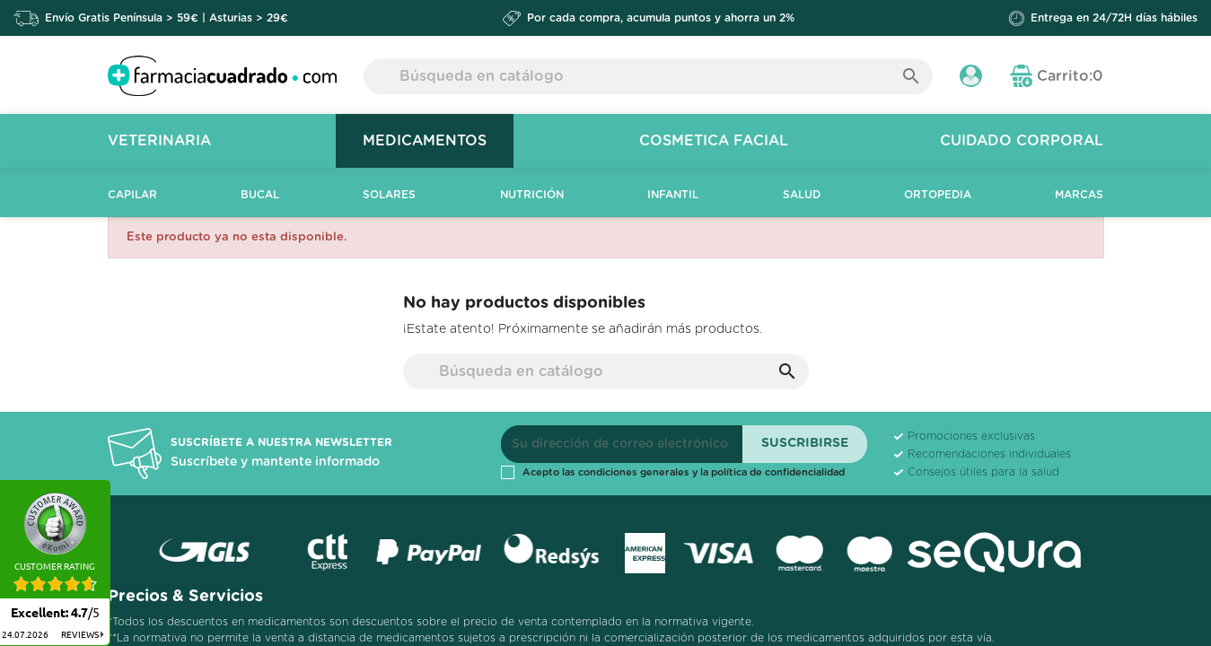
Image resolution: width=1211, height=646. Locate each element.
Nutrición (532, 194)
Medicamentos (425, 141)
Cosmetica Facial (713, 141)
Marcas (1079, 194)
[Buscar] (649, 76)
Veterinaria (159, 141)
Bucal (260, 194)
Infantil (672, 194)
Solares (389, 194)
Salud (801, 194)
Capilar (132, 194)
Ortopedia (937, 194)
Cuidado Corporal (1021, 141)
